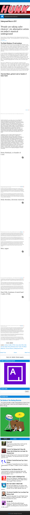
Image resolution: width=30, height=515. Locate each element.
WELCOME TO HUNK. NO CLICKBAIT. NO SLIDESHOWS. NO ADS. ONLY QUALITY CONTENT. (15, 16)
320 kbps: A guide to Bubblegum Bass (16, 476)
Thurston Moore (9, 348)
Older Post (27, 352)
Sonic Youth (18, 346)
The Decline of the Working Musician (10, 400)
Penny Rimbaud (11, 346)
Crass (16, 345)
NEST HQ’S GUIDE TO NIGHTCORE (14, 484)
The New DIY (10, 501)
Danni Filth (21, 345)
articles (6, 345)
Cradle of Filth (11, 345)
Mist (6, 346)
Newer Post (3, 352)
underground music (18, 348)
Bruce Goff (9, 442)
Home (15, 352)
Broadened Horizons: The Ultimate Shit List (11, 469)
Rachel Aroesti (4, 40)
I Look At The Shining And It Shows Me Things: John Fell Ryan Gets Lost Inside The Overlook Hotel (17, 451)
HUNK (9, 513)
